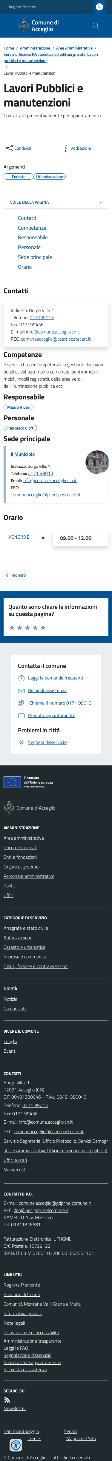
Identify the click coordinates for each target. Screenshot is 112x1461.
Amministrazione (35, 48)
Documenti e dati (20, 847)
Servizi (70, 1431)
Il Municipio (23, 454)
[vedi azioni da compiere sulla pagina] (76, 148)
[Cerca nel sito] (93, 25)
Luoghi (10, 1041)
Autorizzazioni (17, 937)
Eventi (10, 1050)
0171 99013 (40, 473)
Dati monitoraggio (21, 1431)
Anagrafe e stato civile (26, 928)
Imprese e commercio (25, 956)
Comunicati (15, 1008)
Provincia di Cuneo (22, 1294)
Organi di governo (21, 866)
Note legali (14, 1322)
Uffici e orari (15, 1160)
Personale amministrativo (29, 876)
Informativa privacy (23, 1313)
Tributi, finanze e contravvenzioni (36, 966)
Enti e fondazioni (20, 857)
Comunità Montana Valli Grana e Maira (42, 1303)
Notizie (10, 999)
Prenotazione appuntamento (32, 1362)
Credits (34, 1438)
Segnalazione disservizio (27, 1355)
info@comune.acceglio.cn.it (53, 331)
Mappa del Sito (81, 1438)
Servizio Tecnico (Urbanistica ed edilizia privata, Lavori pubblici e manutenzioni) (51, 57)
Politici (10, 885)
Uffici (8, 895)
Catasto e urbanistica (24, 947)
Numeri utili (15, 1169)
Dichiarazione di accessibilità (31, 1332)
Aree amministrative (24, 837)
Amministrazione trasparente (33, 1340)
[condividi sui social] (18, 148)
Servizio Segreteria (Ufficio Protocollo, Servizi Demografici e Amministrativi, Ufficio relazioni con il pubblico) (56, 1145)
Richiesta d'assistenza (25, 1369)
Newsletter (15, 1408)
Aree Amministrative (74, 48)
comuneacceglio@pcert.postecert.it (56, 338)
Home (9, 48)
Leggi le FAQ (16, 1348)
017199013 (42, 317)
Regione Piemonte (22, 7)
